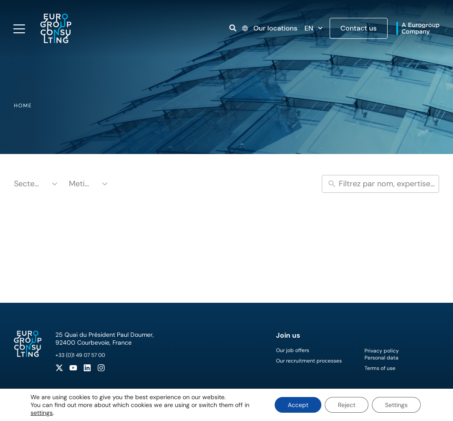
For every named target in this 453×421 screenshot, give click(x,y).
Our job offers (292, 350)
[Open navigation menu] (19, 29)
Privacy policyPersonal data (381, 354)
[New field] (387, 183)
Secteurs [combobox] (28, 183)
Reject (346, 405)
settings (42, 413)
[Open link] (232, 27)
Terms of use (379, 368)
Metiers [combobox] (80, 183)
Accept (298, 405)
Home (23, 105)
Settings (396, 405)
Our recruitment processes (309, 360)
